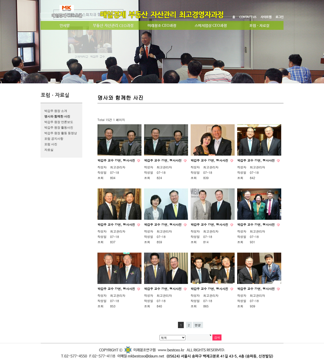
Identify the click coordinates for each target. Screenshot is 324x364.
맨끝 (198, 325)
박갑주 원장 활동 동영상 (60, 133)
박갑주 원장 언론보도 (58, 122)
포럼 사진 (50, 144)
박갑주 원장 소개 (55, 111)
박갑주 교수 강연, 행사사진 (116, 160)
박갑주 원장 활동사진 (58, 127)
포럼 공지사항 (53, 138)
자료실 (48, 150)
